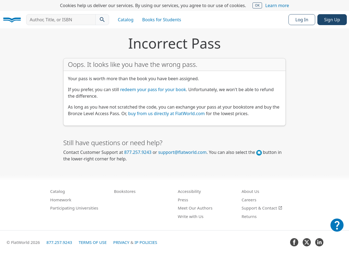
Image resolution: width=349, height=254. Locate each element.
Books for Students (161, 20)
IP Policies (145, 242)
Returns (249, 216)
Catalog (126, 20)
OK (257, 5)
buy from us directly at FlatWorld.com (166, 113)
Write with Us (190, 216)
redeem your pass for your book (153, 89)
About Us (250, 191)
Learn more (277, 5)
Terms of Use (93, 242)
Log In (301, 20)
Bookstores (125, 191)
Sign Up (332, 20)
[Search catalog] (102, 19)
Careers (249, 199)
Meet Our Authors (195, 208)
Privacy (121, 242)
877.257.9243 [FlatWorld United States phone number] (137, 152)
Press (183, 199)
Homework (60, 199)
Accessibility (189, 191)
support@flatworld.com (182, 152)
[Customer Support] (337, 229)
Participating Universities (74, 208)
